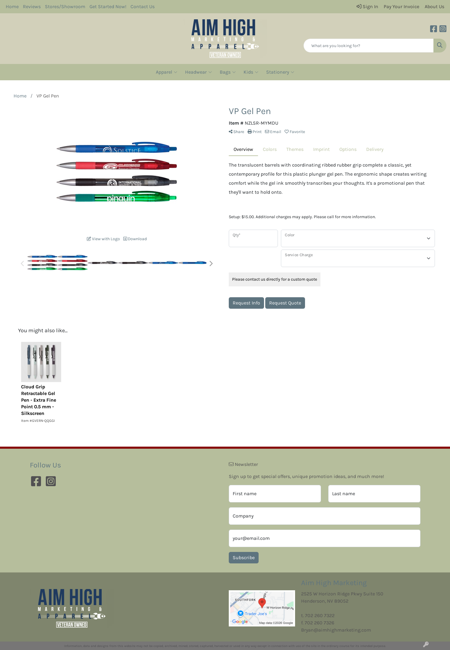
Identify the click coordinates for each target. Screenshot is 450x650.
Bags (228, 72)
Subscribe (244, 557)
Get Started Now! (108, 6)
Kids (251, 72)
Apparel (166, 72)
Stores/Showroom (65, 6)
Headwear (198, 72)
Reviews (32, 6)
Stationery (280, 72)
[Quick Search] (369, 46)
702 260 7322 (320, 615)
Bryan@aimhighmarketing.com (336, 630)
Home (12, 6)
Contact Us (143, 6)
